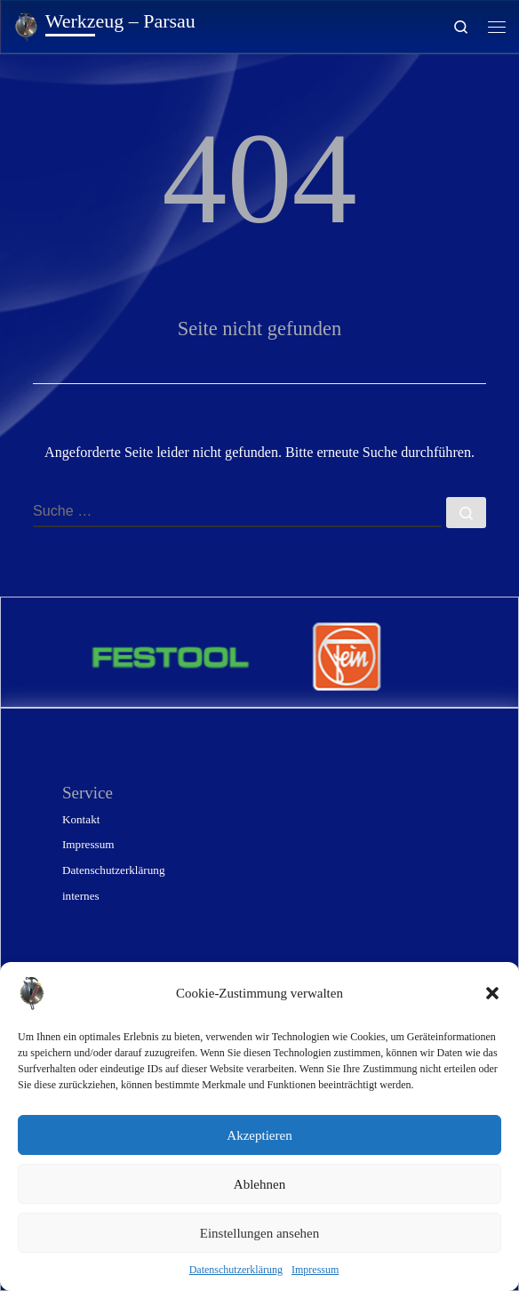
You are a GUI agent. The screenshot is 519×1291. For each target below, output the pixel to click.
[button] (492, 993)
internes (81, 895)
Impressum (315, 1269)
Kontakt (81, 819)
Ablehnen (259, 1184)
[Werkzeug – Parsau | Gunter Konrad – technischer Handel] (26, 24)
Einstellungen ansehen (260, 1233)
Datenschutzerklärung (236, 1269)
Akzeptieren (259, 1135)
